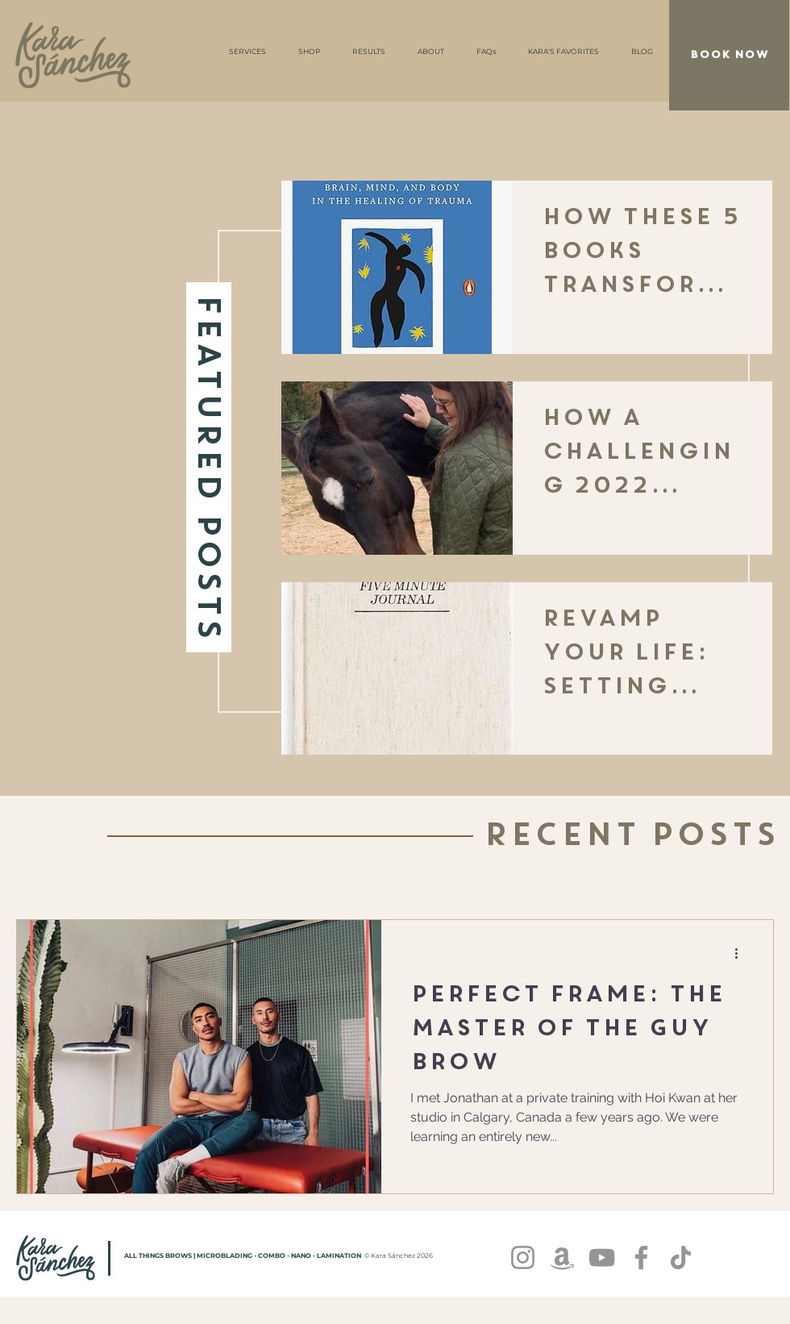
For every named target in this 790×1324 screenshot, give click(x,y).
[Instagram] (522, 1257)
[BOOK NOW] (729, 55)
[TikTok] (680, 1257)
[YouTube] (601, 1257)
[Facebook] (641, 1257)
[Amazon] (562, 1257)
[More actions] (741, 953)
